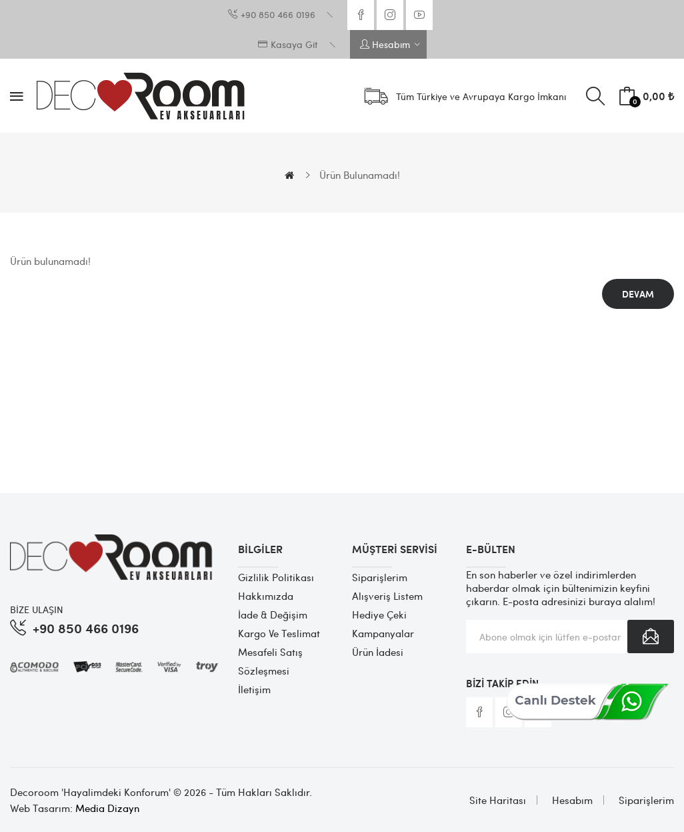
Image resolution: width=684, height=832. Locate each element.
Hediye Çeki (379, 614)
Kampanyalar (383, 633)
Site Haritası (497, 800)
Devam (638, 294)
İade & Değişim (272, 614)
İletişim (254, 689)
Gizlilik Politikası (276, 577)
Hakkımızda (265, 595)
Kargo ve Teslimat (279, 633)
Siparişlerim (379, 577)
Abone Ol (650, 636)
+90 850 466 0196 (86, 627)
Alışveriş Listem (387, 595)
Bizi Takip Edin (502, 683)
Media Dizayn (107, 808)
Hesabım (572, 800)
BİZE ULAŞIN (36, 609)
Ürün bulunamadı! (359, 174)
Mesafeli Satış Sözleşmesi (270, 661)
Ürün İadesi (377, 652)
